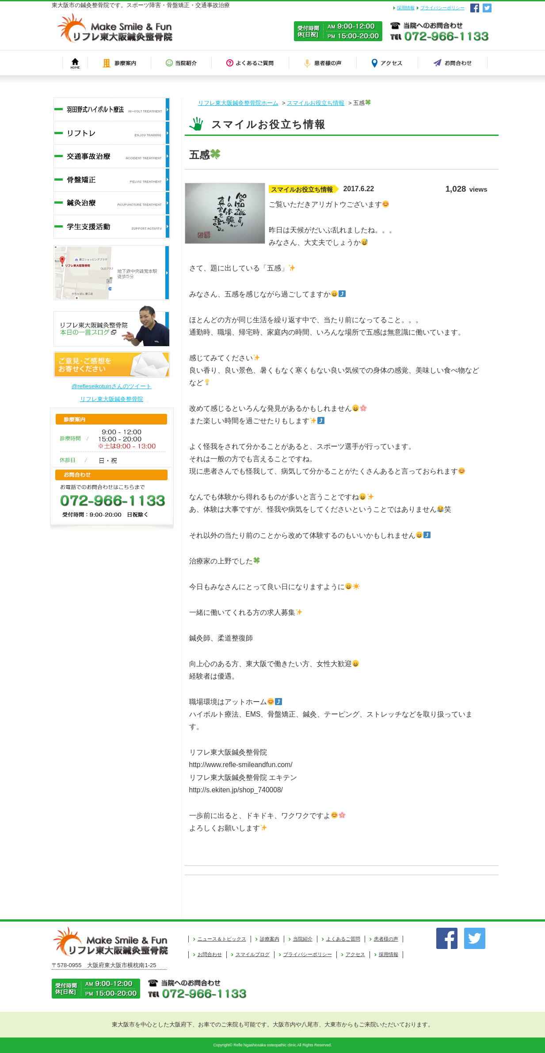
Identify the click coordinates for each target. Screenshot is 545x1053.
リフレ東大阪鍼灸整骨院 (111, 399)
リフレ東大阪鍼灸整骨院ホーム (238, 103)
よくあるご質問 (343, 938)
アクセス (355, 954)
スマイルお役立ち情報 (315, 103)
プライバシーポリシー (442, 7)
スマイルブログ (253, 954)
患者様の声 (386, 938)
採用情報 (406, 7)
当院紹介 (303, 938)
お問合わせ (210, 954)
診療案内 (269, 938)
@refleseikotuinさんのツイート (112, 386)
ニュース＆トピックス (222, 938)
